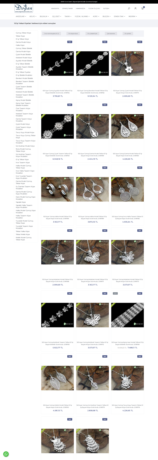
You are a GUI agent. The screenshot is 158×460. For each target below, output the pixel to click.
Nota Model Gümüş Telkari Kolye (23, 150)
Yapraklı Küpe (21, 202)
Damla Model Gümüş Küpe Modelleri (24, 193)
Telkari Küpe (20, 36)
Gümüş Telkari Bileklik (24, 48)
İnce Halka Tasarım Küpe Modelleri (25, 172)
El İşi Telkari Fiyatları (23, 72)
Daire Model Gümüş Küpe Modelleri (25, 198)
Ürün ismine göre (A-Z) (51, 33)
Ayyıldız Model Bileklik (24, 61)
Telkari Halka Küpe (23, 231)
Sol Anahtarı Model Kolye (25, 146)
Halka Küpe (20, 45)
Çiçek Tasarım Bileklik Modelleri (24, 88)
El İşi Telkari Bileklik (23, 64)
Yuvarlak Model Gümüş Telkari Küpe (24, 222)
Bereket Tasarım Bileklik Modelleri (25, 83)
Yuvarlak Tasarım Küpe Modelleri (24, 227)
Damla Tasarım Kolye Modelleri (24, 120)
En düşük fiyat (73, 33)
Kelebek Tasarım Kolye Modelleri (24, 115)
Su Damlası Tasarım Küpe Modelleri (25, 188)
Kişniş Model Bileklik (23, 100)
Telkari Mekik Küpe (23, 234)
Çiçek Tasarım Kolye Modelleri (23, 128)
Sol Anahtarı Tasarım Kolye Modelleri (23, 155)
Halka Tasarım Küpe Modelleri (23, 217)
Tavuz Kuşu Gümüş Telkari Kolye (25, 137)
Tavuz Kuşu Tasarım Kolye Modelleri (25, 142)
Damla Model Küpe (23, 51)
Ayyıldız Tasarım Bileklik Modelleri (24, 68)
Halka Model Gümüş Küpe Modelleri (26, 212)
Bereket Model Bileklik (24, 78)
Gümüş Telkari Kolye (23, 33)
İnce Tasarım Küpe (23, 163)
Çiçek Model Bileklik (23, 55)
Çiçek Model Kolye (23, 124)
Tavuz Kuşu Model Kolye (25, 132)
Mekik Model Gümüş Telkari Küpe (23, 239)
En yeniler (128, 33)
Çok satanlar (111, 33)
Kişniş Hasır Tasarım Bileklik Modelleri (23, 104)
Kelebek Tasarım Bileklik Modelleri (25, 96)
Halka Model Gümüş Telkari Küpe (23, 167)
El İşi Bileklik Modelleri (24, 75)
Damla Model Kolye (23, 42)
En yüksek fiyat (92, 33)
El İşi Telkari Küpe (22, 160)
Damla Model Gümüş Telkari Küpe (24, 182)
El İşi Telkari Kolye (22, 39)
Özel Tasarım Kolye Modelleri (23, 109)
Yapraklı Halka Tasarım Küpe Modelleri (24, 206)
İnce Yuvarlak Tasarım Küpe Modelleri (24, 177)
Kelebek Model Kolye (24, 58)
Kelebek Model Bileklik (24, 92)
